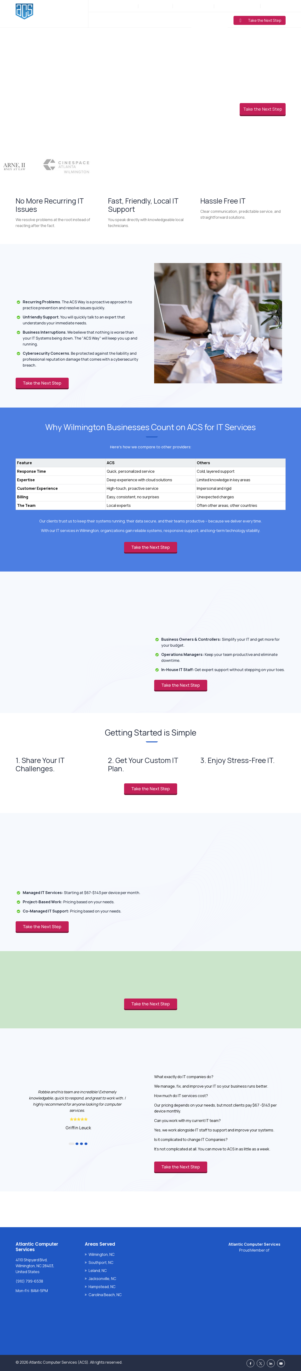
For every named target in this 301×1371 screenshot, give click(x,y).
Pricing (181, 19)
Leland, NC (98, 1270)
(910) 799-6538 (158, 6)
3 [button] (81, 1144)
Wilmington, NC (102, 1254)
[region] (151, 479)
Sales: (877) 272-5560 (193, 6)
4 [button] (86, 1144)
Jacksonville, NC (102, 1278)
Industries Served (150, 19)
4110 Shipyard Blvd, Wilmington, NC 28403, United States (35, 1265)
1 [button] (72, 1144)
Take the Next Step (260, 20)
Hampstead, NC (102, 1286)
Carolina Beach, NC (105, 1294)
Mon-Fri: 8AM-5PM (121, 6)
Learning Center (209, 19)
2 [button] (77, 1144)
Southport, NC (101, 1262)
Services (119, 19)
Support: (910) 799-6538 (236, 6)
